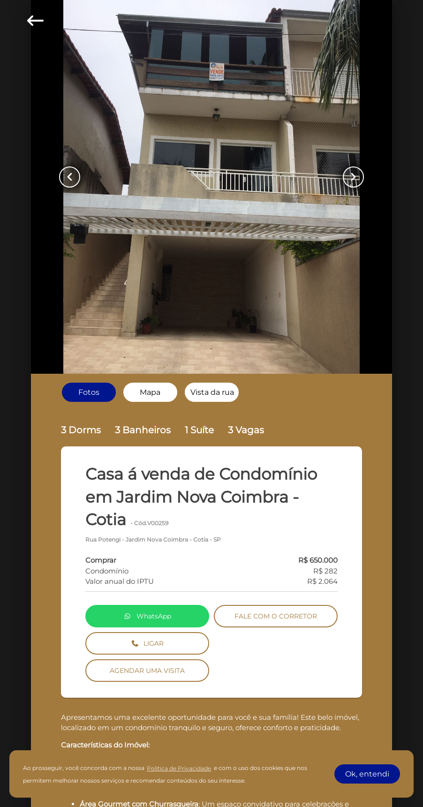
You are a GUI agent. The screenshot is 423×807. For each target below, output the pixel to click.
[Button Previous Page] (69, 177)
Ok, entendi (367, 773)
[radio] (89, 392)
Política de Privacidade (179, 768)
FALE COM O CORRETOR (275, 616)
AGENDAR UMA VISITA (147, 670)
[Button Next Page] (353, 177)
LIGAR (147, 643)
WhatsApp (147, 616)
